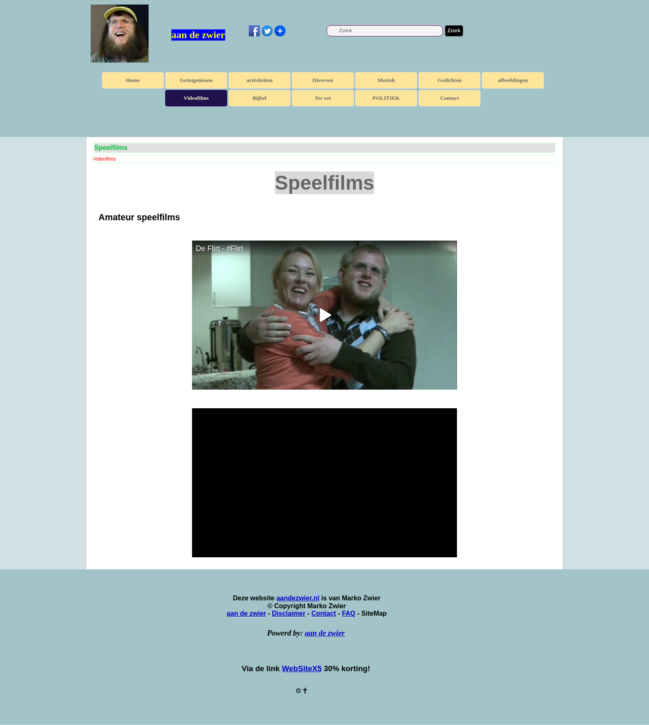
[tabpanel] (324, 217)
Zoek (454, 31)
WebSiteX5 (302, 668)
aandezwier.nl (298, 598)
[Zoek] (385, 30)
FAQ (349, 613)
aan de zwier (198, 34)
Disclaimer (288, 613)
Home (133, 80)
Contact (449, 98)
